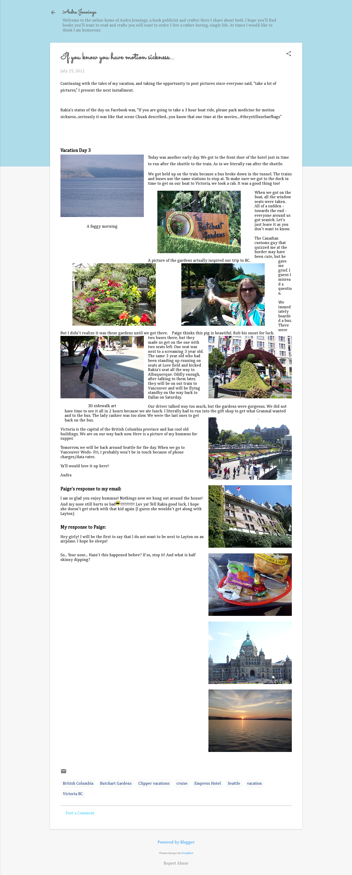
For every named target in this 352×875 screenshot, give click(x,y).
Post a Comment (80, 813)
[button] (289, 54)
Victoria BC (73, 794)
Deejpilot (187, 853)
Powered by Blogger (176, 842)
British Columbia (78, 784)
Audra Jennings (79, 12)
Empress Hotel (207, 784)
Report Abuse (176, 863)
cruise (182, 784)
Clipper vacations (154, 784)
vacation (254, 784)
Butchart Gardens (116, 784)
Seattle (234, 784)
